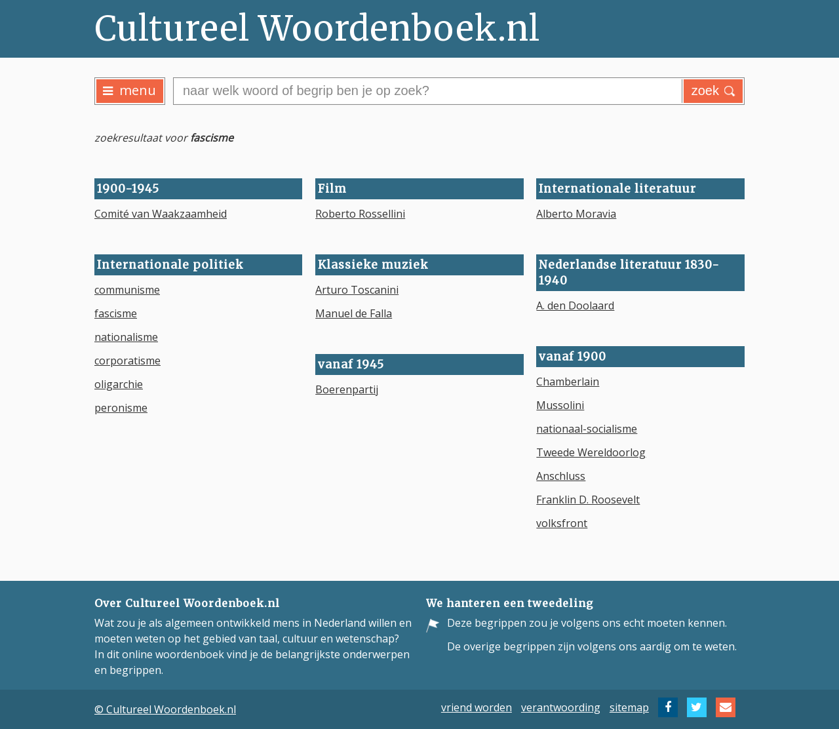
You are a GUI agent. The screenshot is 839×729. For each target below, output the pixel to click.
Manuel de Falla (353, 313)
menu (129, 90)
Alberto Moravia (576, 214)
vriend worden (476, 707)
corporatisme (127, 360)
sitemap (629, 707)
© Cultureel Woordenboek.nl (165, 709)
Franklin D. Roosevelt (588, 499)
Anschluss (560, 476)
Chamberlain (567, 381)
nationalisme (126, 337)
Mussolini (560, 405)
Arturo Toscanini (357, 290)
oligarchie (118, 384)
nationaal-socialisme (586, 429)
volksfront (561, 523)
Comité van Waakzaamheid (160, 214)
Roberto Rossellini (360, 214)
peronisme (120, 408)
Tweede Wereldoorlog (591, 452)
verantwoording (560, 707)
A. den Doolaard (575, 305)
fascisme (115, 313)
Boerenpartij (346, 389)
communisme (127, 290)
